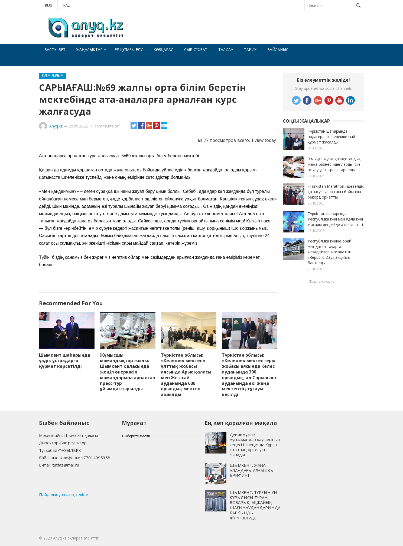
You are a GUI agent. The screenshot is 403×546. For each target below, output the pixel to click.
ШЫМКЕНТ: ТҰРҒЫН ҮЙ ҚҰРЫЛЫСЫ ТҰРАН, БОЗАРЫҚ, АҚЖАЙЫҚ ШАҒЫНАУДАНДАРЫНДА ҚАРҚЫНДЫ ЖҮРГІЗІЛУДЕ (255, 505)
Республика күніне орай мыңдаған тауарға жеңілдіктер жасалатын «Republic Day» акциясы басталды (329, 251)
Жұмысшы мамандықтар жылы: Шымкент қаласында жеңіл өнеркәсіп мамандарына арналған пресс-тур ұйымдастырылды (127, 372)
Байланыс (277, 49)
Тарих (250, 49)
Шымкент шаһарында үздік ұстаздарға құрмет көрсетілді (64, 360)
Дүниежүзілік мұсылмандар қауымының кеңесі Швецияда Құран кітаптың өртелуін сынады (255, 444)
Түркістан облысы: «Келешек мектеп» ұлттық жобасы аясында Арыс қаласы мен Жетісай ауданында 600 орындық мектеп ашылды (186, 375)
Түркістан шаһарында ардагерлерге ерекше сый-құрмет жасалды (332, 137)
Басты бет (55, 49)
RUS (48, 5)
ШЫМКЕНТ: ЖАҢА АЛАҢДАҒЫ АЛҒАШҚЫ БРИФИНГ (252, 470)
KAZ (66, 5)
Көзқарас (163, 49)
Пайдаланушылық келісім (63, 494)
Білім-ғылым (52, 75)
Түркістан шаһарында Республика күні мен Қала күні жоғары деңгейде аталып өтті (335, 219)
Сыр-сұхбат (195, 49)
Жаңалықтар (89, 49)
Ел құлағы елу (129, 49)
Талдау (225, 49)
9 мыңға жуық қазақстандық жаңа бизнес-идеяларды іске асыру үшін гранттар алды (334, 164)
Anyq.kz (56, 126)
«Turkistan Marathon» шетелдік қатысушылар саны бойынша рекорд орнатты (336, 192)
